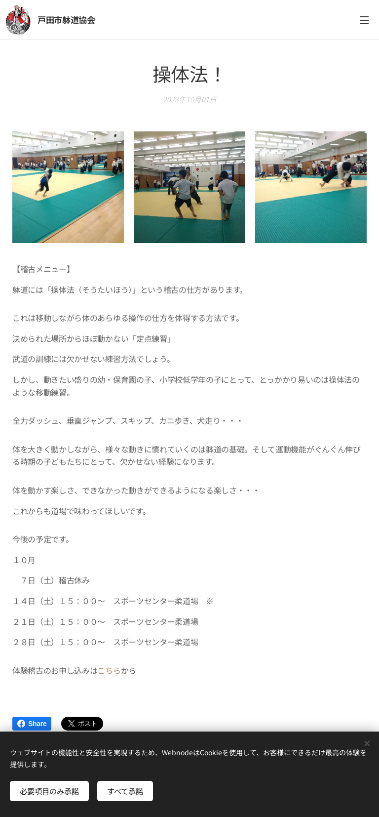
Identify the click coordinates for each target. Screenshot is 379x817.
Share (31, 724)
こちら (108, 670)
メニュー (364, 20)
